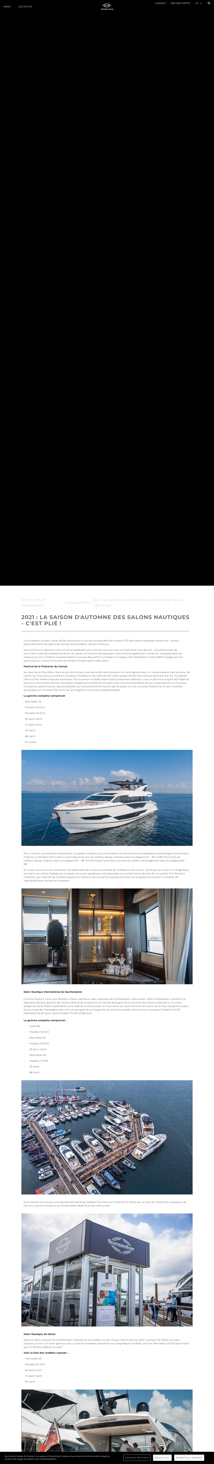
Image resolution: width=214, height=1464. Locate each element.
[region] (107, 1458)
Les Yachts (25, 6)
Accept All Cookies (189, 1457)
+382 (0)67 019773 (180, 3)
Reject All (162, 1457)
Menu (7, 6)
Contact (160, 3)
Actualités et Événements (33, 602)
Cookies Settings (137, 1457)
